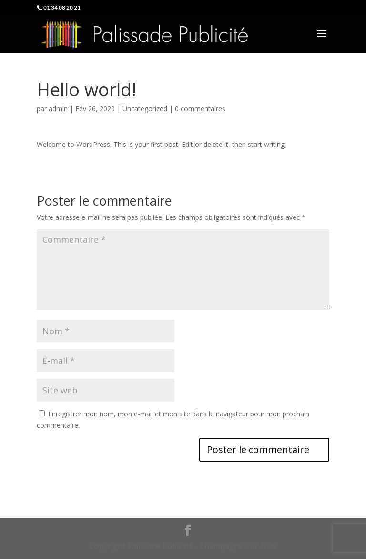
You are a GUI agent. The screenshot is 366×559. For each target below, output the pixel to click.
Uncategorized (144, 108)
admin (58, 108)
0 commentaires (200, 108)
